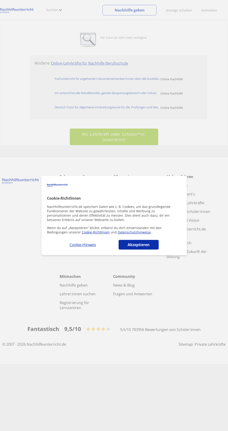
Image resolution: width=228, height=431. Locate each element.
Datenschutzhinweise (134, 232)
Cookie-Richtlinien (96, 232)
